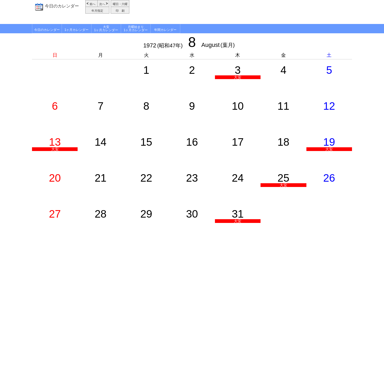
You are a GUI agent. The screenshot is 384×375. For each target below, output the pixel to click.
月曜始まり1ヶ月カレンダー (136, 28)
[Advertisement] (241, 12)
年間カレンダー (165, 30)
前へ (92, 4)
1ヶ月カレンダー (77, 30)
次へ (102, 4)
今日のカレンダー (62, 6)
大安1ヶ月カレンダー (106, 28)
